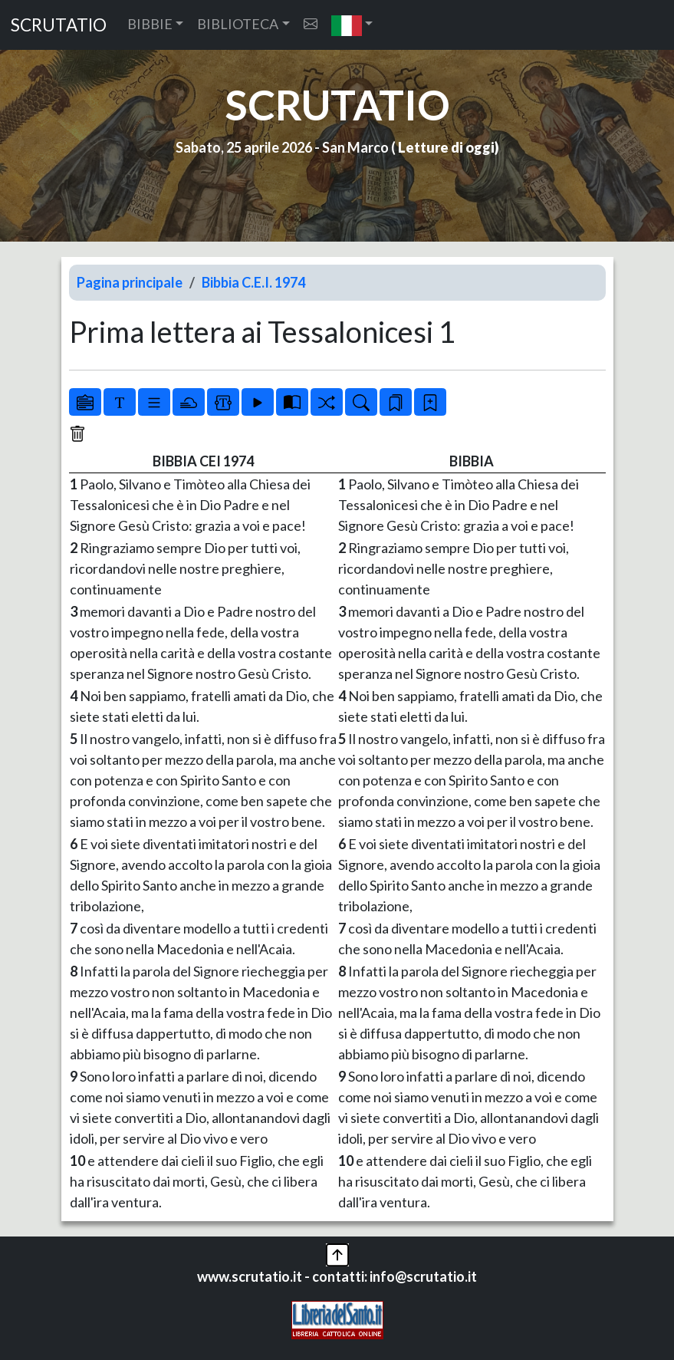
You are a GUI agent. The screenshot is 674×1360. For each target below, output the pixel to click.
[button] (352, 25)
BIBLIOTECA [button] (237, 23)
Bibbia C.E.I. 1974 (253, 282)
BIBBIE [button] (150, 23)
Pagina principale (129, 282)
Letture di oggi (446, 147)
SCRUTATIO (59, 25)
